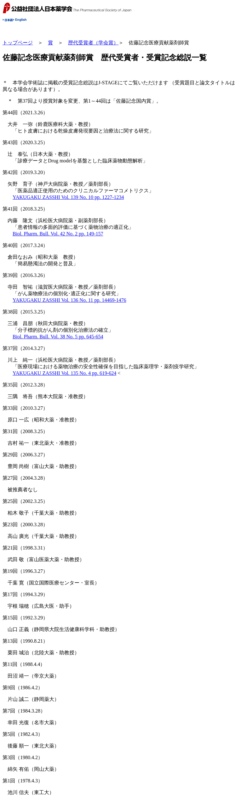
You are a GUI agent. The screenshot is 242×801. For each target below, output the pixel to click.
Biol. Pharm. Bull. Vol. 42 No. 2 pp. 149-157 (58, 233)
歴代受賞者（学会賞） (93, 42)
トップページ (18, 42)
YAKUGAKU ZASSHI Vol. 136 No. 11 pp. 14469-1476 (69, 300)
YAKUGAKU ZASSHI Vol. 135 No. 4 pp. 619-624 (64, 373)
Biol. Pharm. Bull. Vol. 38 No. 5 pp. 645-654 (58, 336)
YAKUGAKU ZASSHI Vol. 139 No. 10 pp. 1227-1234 (68, 197)
